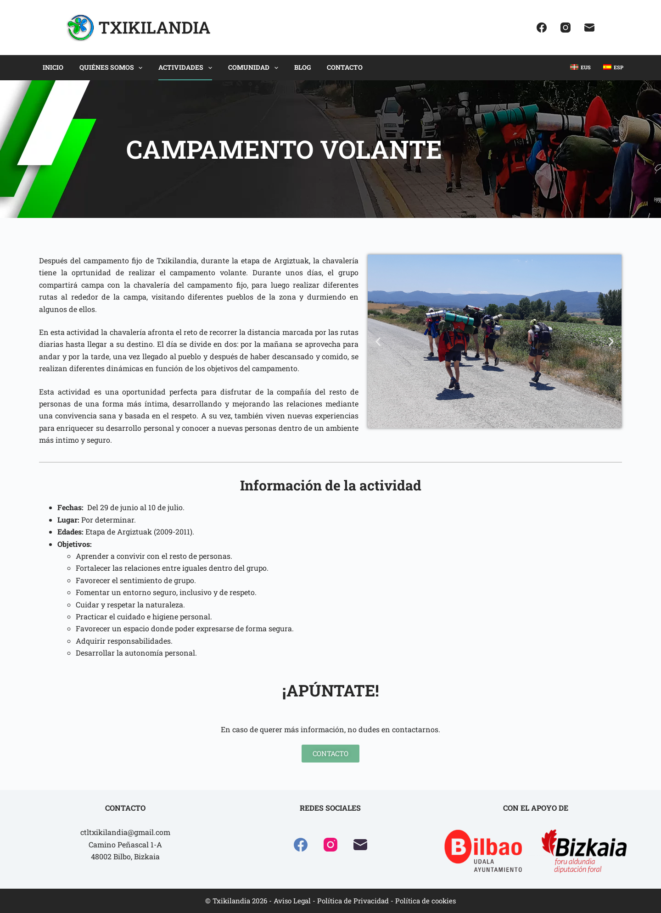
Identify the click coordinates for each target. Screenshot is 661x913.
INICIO (53, 67)
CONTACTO (345, 67)
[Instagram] (565, 27)
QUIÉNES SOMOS (112, 67)
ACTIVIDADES (187, 67)
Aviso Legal (292, 900)
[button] (378, 341)
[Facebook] (542, 27)
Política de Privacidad (353, 900)
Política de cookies (425, 900)
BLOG (302, 67)
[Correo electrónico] (589, 27)
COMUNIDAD (255, 67)
